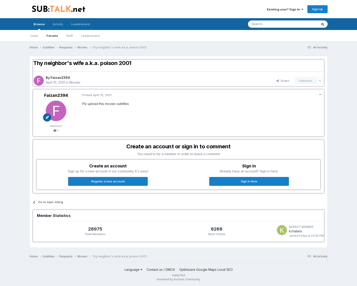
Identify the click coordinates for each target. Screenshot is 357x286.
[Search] (271, 24)
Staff (69, 35)
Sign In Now (249, 181)
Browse (39, 26)
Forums (52, 35)
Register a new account (108, 181)
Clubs (34, 35)
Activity (58, 24)
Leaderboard (90, 35)
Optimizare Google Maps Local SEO (206, 269)
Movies (74, 82)
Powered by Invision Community (178, 279)
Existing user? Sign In (285, 9)
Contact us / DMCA (161, 269)
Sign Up (317, 9)
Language (133, 269)
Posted (97, 95)
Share (282, 80)
